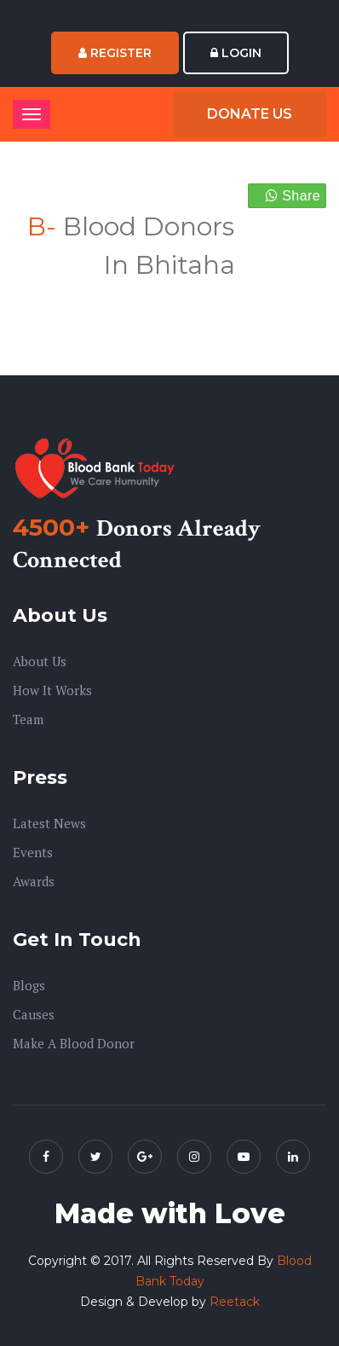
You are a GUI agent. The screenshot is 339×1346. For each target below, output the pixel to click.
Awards (34, 881)
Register (115, 53)
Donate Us (249, 114)
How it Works (52, 690)
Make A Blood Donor (74, 1043)
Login (235, 53)
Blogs (29, 985)
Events (33, 852)
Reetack (235, 1301)
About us (39, 661)
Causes (34, 1014)
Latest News (49, 823)
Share (293, 196)
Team (28, 719)
